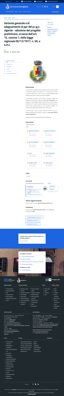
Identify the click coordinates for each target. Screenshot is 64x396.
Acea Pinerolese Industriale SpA (27, 347)
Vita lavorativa (34, 306)
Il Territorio (56, 292)
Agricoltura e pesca (24, 288)
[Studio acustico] (44, 163)
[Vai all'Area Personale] (51, 1)
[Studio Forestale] (28, 163)
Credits (7, 372)
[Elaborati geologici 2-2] (44, 142)
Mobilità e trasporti (35, 294)
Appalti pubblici (24, 294)
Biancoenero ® (37, 392)
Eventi (55, 288)
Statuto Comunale (10, 364)
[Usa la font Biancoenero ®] (26, 1)
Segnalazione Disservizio (11, 359)
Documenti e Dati (9, 294)
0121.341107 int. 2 (36, 192)
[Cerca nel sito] (57, 6)
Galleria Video (56, 298)
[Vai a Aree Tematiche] (38, 1)
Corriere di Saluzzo (37, 351)
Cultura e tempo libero (25, 300)
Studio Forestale (33, 163)
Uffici (7, 292)
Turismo (32, 304)
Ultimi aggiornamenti (10, 374)
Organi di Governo (9, 288)
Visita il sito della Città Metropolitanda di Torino (30, 343)
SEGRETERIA (30, 187)
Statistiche (8, 376)
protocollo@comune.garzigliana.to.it (34, 194)
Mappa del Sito (9, 378)
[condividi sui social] (50, 22)
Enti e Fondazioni (9, 296)
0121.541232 (8, 318)
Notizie (45, 290)
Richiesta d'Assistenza (10, 361)
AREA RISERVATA (31, 394)
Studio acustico (49, 163)
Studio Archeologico (50, 153)
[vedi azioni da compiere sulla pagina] (50, 24)
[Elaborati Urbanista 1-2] (28, 131)
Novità (9, 17)
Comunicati (46, 292)
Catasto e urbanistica (25, 298)
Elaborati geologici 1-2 (34, 142)
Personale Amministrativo (11, 298)
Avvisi (13, 17)
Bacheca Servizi (9, 363)
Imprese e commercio (35, 292)
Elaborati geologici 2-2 (50, 142)
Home (5, 17)
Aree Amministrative (10, 290)
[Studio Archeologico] (44, 153)
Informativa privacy (10, 366)
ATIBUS (35, 341)
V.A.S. (30, 153)
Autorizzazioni (23, 296)
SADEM (35, 343)
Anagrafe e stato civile (25, 292)
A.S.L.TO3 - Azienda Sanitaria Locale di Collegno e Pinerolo (32, 345)
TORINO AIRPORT (37, 347)
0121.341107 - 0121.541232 (12, 317)
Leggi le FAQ (8, 353)
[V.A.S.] (28, 153)
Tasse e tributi (47, 288)
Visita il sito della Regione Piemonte (28, 341)
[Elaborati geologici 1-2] (28, 142)
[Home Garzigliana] (17, 6)
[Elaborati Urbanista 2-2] (44, 131)
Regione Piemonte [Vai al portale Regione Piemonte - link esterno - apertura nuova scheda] (8, 1)
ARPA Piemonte (24, 351)
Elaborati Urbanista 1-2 (34, 131)
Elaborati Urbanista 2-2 (50, 131)
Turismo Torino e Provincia (26, 349)
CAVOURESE (36, 345)
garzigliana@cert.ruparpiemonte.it (13, 322)
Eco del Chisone (37, 349)
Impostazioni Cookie (10, 370)
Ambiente (22, 290)
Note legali (8, 368)
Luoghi (55, 290)
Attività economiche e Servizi (56, 302)
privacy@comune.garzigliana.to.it (41, 331)
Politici (7, 300)
